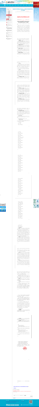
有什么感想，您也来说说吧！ (22, 393)
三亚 (9, 401)
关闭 (38, 1)
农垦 (23, 401)
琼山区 (8, 401)
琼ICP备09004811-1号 (31, 404)
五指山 (17, 401)
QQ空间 (14, 389)
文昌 (13, 401)
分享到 (13, 389)
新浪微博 (15, 389)
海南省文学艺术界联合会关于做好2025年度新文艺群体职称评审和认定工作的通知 (9, 28)
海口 (6, 401)
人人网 (16, 389)
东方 (15, 401)
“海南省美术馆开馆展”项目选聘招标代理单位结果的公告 (9, 31)
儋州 (10, 401)
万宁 (14, 401)
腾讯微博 (18, 389)
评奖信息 (9, 12)
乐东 (18, 401)
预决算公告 (9, 16)
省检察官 (22, 401)
